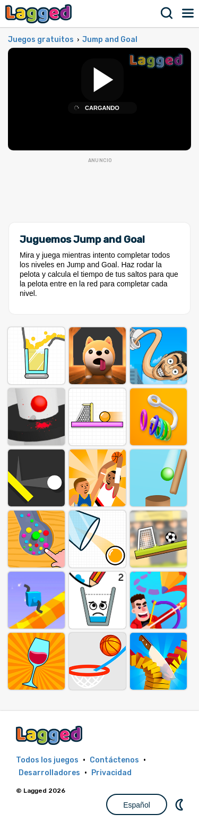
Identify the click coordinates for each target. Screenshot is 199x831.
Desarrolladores (49, 772)
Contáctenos (114, 760)
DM (180, 804)
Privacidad (111, 772)
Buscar (167, 13)
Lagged (39, 13)
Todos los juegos (47, 760)
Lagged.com (50, 735)
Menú (188, 13)
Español (136, 805)
